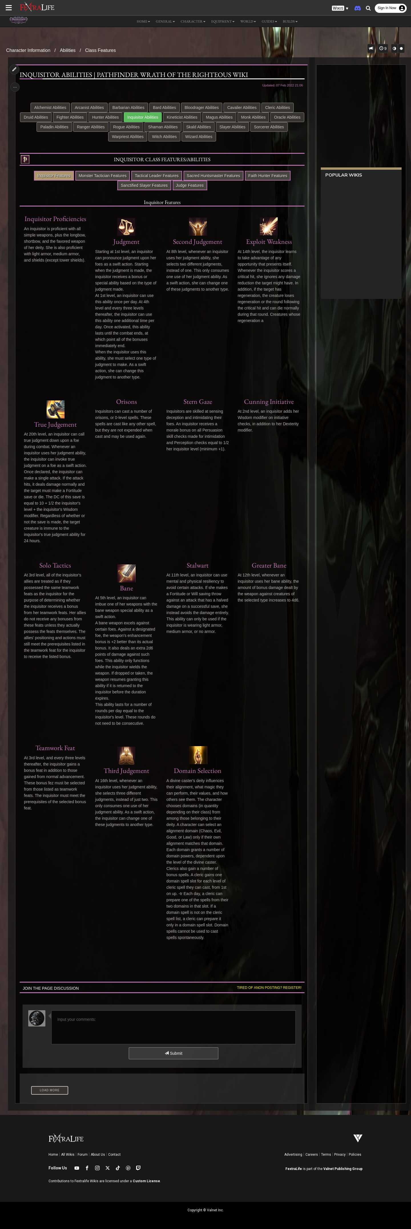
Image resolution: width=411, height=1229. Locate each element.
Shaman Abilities (199, 127)
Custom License (146, 1181)
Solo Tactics (56, 565)
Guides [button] (269, 21)
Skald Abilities (235, 127)
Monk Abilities (270, 117)
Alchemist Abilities (50, 107)
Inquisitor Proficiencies (56, 218)
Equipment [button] (223, 21)
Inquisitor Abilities (160, 117)
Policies (355, 1155)
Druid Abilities (53, 117)
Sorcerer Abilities (107, 136)
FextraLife (293, 1169)
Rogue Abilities (163, 127)
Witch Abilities (183, 136)
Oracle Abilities (55, 127)
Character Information (28, 50)
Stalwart (197, 565)
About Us (98, 1155)
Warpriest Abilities (147, 136)
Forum (83, 1155)
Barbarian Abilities (128, 107)
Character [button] (193, 21)
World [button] (248, 21)
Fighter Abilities (87, 117)
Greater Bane (268, 565)
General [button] (165, 21)
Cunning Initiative (268, 401)
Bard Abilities (164, 107)
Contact (114, 1155)
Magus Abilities (236, 117)
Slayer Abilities (269, 127)
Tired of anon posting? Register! (268, 988)
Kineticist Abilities (199, 117)
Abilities (68, 50)
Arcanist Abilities (89, 107)
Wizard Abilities (217, 136)
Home (53, 1155)
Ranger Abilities (127, 127)
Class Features (100, 50)
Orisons (126, 401)
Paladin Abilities (91, 127)
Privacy (340, 1155)
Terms (326, 1155)
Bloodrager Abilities (201, 107)
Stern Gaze (197, 401)
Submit (173, 1053)
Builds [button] (290, 21)
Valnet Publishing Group (342, 1169)
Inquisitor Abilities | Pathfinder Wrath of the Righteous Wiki (135, 74)
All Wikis (67, 1155)
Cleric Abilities (277, 107)
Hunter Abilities (123, 117)
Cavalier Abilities (242, 107)
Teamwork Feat (56, 747)
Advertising (293, 1155)
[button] (340, 8)
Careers (311, 1155)
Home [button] (143, 21)
